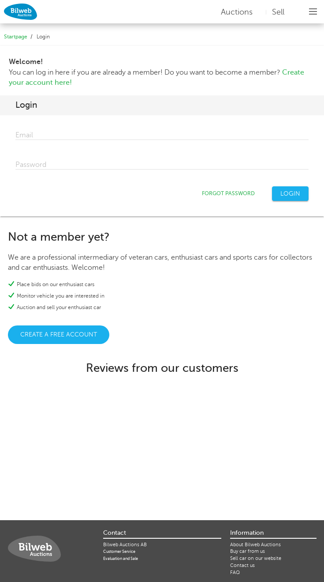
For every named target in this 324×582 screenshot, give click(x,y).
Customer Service (119, 551)
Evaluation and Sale (120, 558)
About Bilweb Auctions (255, 544)
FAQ (235, 572)
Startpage (15, 37)
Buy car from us (247, 551)
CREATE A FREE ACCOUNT (58, 334)
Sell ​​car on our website (255, 558)
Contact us (242, 565)
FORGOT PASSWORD (228, 193)
